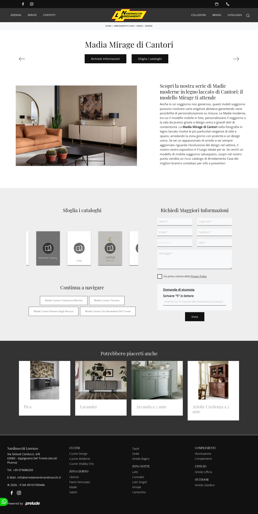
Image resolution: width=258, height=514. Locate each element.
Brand (216, 15)
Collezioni (198, 15)
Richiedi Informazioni (105, 59)
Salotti (73, 492)
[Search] (248, 15)
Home (108, 25)
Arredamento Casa (124, 25)
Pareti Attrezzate (79, 482)
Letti (135, 472)
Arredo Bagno (140, 459)
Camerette (139, 492)
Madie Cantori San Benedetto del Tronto (108, 311)
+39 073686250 (23, 470)
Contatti (49, 15)
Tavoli (135, 448)
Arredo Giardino (205, 485)
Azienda (15, 15)
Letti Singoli (139, 482)
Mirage (149, 25)
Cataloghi (235, 15)
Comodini (138, 477)
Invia (194, 317)
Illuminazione (203, 454)
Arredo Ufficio (203, 472)
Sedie (135, 454)
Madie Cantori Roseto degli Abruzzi (53, 311)
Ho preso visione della (185, 276)
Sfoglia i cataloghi (150, 59)
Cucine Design (78, 454)
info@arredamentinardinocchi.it (39, 477)
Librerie (74, 477)
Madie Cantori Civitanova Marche (63, 300)
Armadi (136, 487)
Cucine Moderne (79, 459)
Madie (139, 25)
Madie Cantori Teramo (107, 300)
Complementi (203, 459)
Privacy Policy (198, 276)
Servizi (32, 15)
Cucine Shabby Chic (81, 464)
